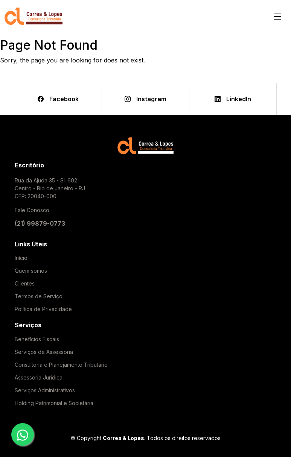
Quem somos (31, 270)
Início (21, 258)
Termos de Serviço (38, 296)
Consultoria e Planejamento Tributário (61, 364)
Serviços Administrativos (45, 390)
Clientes (25, 283)
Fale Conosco (32, 210)
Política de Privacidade (43, 309)
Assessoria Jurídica (38, 377)
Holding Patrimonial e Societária (54, 403)
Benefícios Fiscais (37, 339)
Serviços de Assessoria (44, 352)
